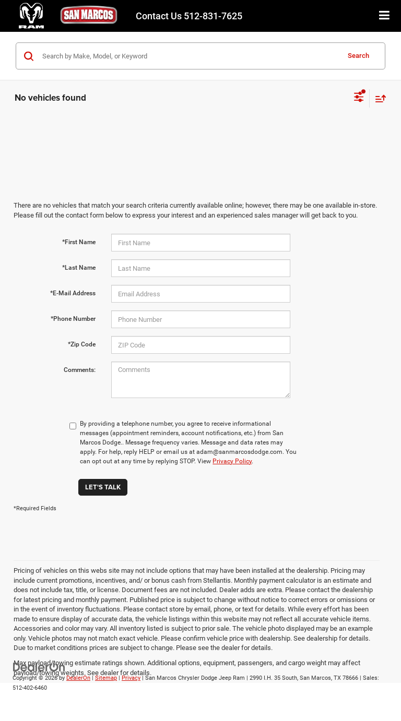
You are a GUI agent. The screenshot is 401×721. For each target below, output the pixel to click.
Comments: (80, 370)
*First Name (79, 242)
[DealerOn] (39, 667)
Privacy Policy (232, 461)
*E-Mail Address (73, 293)
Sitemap (106, 678)
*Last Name (79, 267)
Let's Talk (103, 487)
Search (358, 55)
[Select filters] (358, 98)
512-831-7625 (189, 15)
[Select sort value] (378, 98)
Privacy (131, 678)
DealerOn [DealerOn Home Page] (78, 678)
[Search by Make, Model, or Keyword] (189, 55)
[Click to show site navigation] (384, 16)
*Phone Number (73, 318)
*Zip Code (82, 344)
